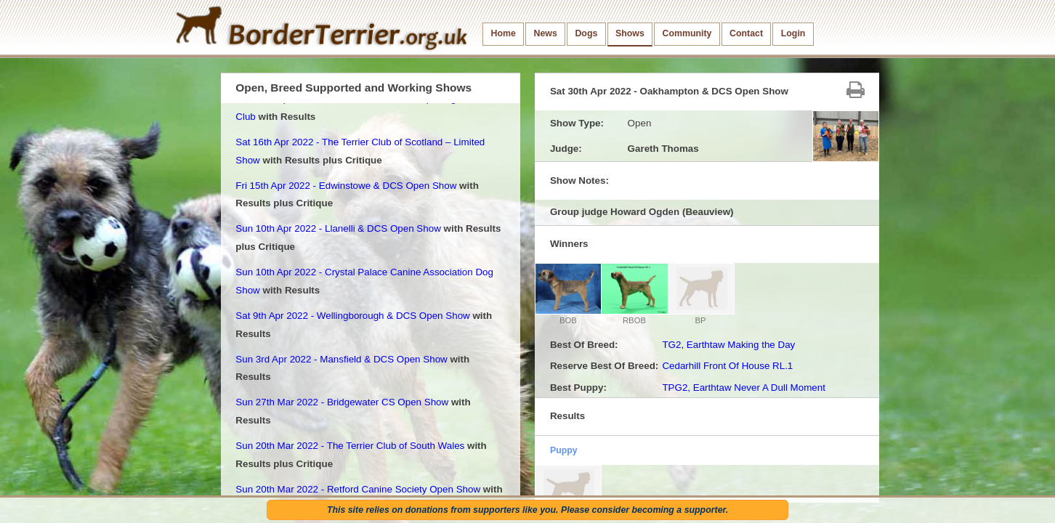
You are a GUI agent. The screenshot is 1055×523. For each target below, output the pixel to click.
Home (503, 33)
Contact (746, 33)
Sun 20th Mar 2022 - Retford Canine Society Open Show (357, 489)
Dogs (586, 33)
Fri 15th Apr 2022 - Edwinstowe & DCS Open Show (345, 185)
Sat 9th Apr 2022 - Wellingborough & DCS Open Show (352, 315)
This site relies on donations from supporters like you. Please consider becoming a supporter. (527, 510)
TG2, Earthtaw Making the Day (728, 344)
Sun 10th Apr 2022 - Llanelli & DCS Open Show (338, 228)
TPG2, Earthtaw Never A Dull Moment (743, 387)
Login (793, 33)
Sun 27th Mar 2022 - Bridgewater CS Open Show (341, 402)
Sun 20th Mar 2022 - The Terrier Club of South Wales (349, 445)
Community (686, 33)
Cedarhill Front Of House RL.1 (727, 365)
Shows (629, 33)
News (545, 33)
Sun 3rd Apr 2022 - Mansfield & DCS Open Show (341, 359)
